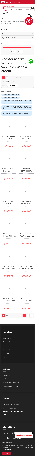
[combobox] (21, 9)
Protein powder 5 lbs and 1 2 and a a (11, 94)
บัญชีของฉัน (6, 353)
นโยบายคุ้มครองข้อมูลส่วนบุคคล (11, 383)
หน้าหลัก (3, 19)
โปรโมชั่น (18, 34)
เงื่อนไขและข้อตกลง (7, 379)
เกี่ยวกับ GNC (6, 375)
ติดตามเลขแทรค (7, 346)
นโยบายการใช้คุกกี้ (6, 450)
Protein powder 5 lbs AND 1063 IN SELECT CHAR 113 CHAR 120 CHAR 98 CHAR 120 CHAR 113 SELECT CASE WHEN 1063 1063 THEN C (17, 102)
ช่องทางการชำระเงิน (8, 342)
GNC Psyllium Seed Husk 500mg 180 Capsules (9, 301)
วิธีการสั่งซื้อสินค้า (7, 338)
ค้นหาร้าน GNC (7, 349)
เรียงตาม (4, 85)
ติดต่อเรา (5, 357)
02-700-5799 (14, 404)
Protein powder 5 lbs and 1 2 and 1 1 (10, 97)
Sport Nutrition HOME (18, 38)
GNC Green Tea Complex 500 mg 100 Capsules (9, 236)
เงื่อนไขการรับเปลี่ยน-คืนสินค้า (10, 386)
